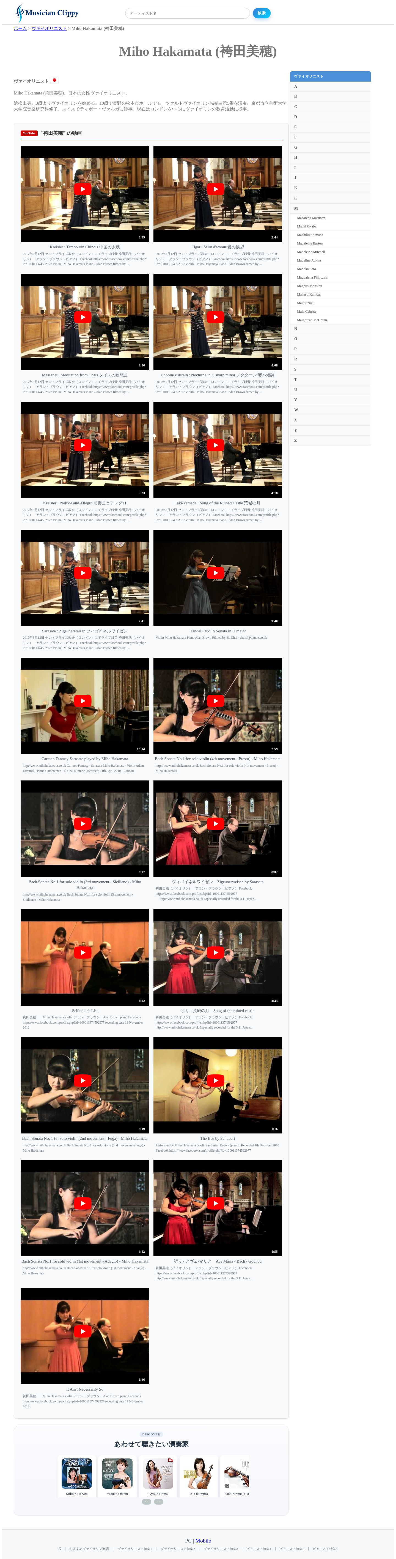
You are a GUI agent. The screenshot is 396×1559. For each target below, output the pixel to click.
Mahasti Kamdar (309, 294)
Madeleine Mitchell (311, 252)
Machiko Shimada (310, 235)
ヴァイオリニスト (309, 76)
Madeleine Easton (310, 243)
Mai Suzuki (305, 303)
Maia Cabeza (306, 311)
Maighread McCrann (312, 320)
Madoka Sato (306, 269)
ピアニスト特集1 (258, 1549)
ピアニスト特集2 (291, 1549)
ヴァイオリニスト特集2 (177, 1549)
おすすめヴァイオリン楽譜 (89, 1549)
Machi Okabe (306, 226)
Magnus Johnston (309, 286)
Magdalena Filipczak (312, 277)
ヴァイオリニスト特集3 (221, 1549)
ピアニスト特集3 (325, 1549)
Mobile (203, 1541)
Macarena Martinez (311, 218)
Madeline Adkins (309, 260)
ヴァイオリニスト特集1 (134, 1549)
